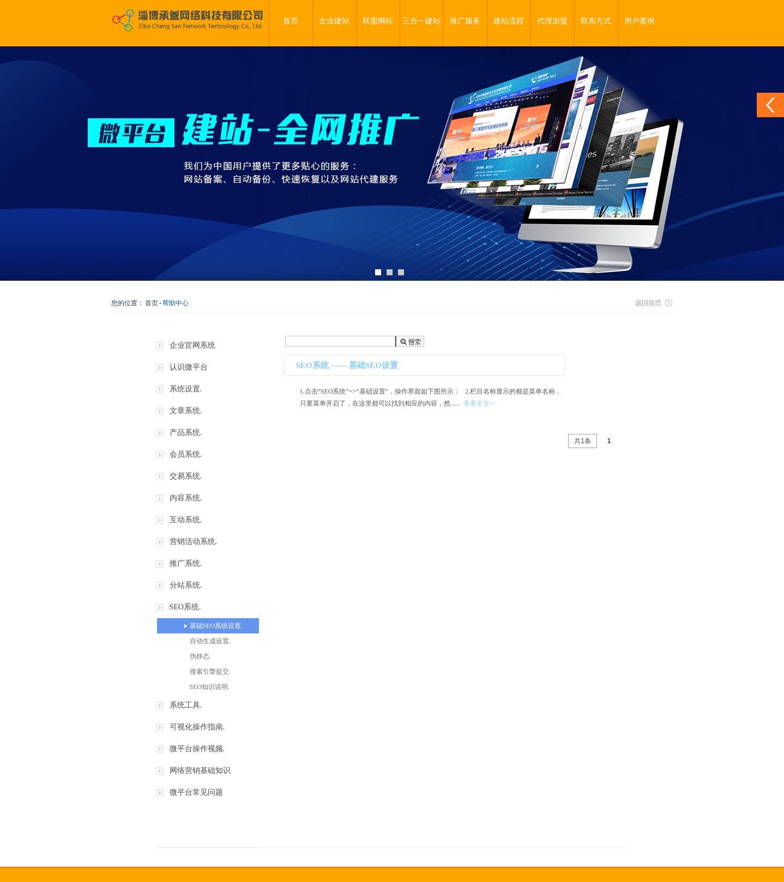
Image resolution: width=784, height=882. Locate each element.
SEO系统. (185, 607)
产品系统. (186, 432)
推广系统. (186, 563)
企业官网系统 (192, 345)
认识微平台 (189, 367)
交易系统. (186, 476)
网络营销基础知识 (200, 770)
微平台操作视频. (197, 749)
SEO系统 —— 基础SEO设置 (347, 365)
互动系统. (186, 520)
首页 (290, 21)
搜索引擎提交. (210, 671)
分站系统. (186, 585)
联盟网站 (378, 21)
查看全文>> (480, 403)
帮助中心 (175, 303)
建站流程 (508, 21)
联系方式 (596, 21)
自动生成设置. (210, 641)
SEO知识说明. (210, 687)
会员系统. (186, 454)
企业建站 (334, 21)
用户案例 (639, 21)
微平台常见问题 (196, 792)
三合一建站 (421, 21)
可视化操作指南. (197, 727)
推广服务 (465, 21)
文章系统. (186, 411)
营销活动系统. (194, 541)
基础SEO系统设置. (216, 626)
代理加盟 (552, 21)
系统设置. (186, 389)
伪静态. (200, 656)
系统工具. (186, 705)
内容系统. (186, 498)
